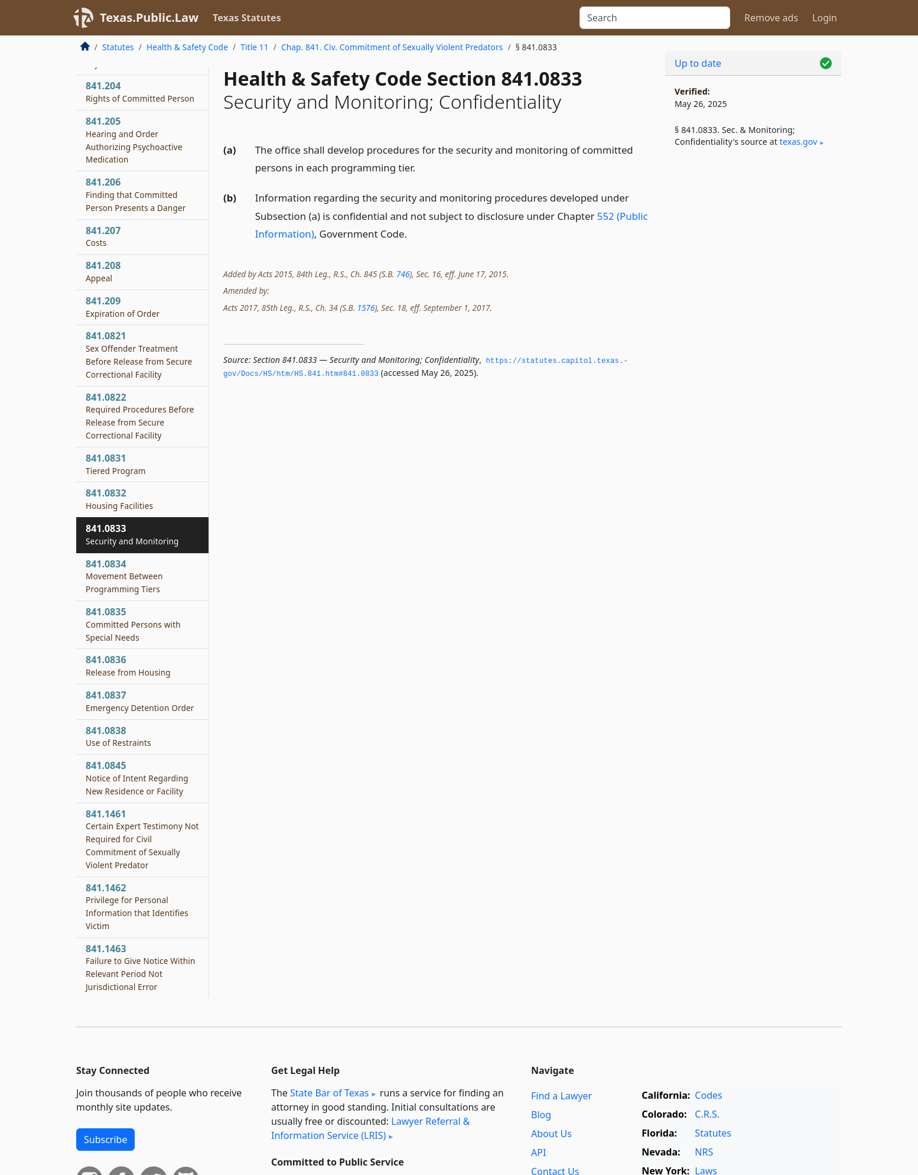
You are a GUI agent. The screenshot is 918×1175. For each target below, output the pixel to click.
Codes (708, 1095)
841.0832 (119, 498)
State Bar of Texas (329, 1092)
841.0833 (132, 534)
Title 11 (254, 47)
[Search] (655, 18)
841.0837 (140, 701)
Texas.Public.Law (149, 17)
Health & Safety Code (187, 47)
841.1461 (142, 839)
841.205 (134, 140)
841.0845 (137, 778)
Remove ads (771, 17)
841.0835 (133, 624)
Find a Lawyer (561, 1095)
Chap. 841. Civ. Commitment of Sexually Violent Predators (392, 47)
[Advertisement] (753, 352)
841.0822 (140, 416)
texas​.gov (799, 141)
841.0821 (139, 354)
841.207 (103, 236)
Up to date (698, 63)
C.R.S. (707, 1114)
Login (824, 17)
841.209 (122, 306)
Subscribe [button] (105, 1139)
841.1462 (137, 906)
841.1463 (141, 967)
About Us (551, 1133)
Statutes (118, 47)
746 (402, 274)
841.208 (103, 271)
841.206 (136, 194)
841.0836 (128, 665)
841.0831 (116, 464)
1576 (366, 307)
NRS (704, 1151)
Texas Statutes (247, 17)
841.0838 (118, 736)
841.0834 (124, 576)
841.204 (140, 91)
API (538, 1152)
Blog (541, 1114)
